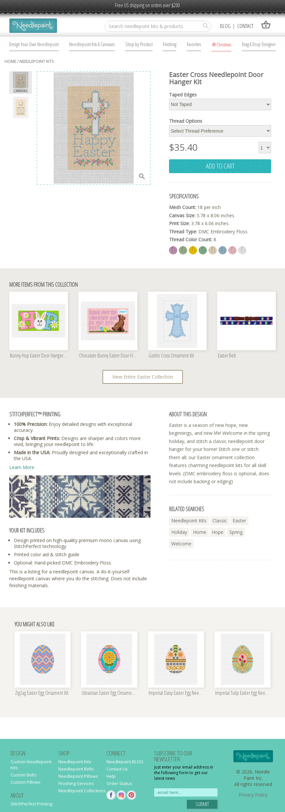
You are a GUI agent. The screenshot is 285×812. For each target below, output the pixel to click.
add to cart (220, 165)
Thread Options (185, 121)
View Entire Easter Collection (142, 377)
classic (220, 520)
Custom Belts (24, 775)
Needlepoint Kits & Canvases (92, 44)
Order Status (119, 783)
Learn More (21, 467)
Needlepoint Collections (82, 791)
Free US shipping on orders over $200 (147, 5)
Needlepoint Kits (36, 61)
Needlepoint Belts (76, 769)
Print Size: (179, 223)
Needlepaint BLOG (124, 762)
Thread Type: (183, 231)
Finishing (169, 44)
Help (111, 776)
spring (235, 532)
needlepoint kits (189, 520)
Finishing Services (76, 783)
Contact (245, 26)
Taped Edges (183, 95)
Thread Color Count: (190, 239)
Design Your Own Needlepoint (34, 44)
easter (239, 520)
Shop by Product (139, 44)
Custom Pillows (26, 782)
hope (217, 532)
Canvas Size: (182, 215)
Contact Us (117, 769)
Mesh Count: (182, 207)
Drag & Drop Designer (259, 44)
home (10, 61)
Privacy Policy (253, 795)
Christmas (223, 44)
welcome (181, 543)
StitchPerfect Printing (31, 804)
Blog (225, 26)
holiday (179, 532)
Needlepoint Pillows (78, 776)
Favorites (194, 44)
